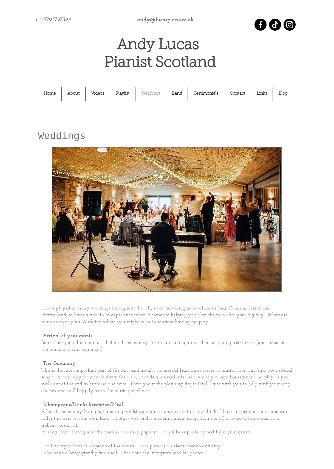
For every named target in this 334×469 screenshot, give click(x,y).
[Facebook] (260, 25)
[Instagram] (290, 25)
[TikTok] (275, 25)
